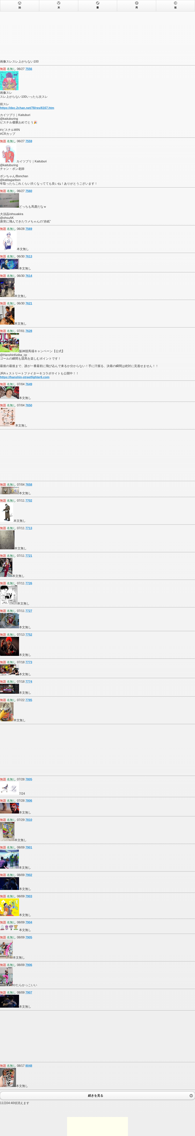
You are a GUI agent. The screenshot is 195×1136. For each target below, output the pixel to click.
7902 (28, 875)
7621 (28, 303)
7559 (28, 141)
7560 (28, 191)
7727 (28, 610)
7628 (28, 331)
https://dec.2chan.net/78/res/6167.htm (27, 108)
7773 (28, 662)
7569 (28, 228)
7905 (28, 937)
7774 (28, 681)
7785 (28, 700)
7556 (28, 69)
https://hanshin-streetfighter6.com (25, 377)
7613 (28, 256)
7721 (28, 555)
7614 (28, 275)
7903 (28, 896)
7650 (28, 405)
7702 (28, 500)
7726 (28, 583)
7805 (28, 779)
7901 (28, 847)
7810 (28, 819)
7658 (28, 484)
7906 (28, 965)
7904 (28, 922)
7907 (28, 992)
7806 (28, 800)
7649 (28, 384)
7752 (28, 634)
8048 (28, 1065)
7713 (28, 528)
